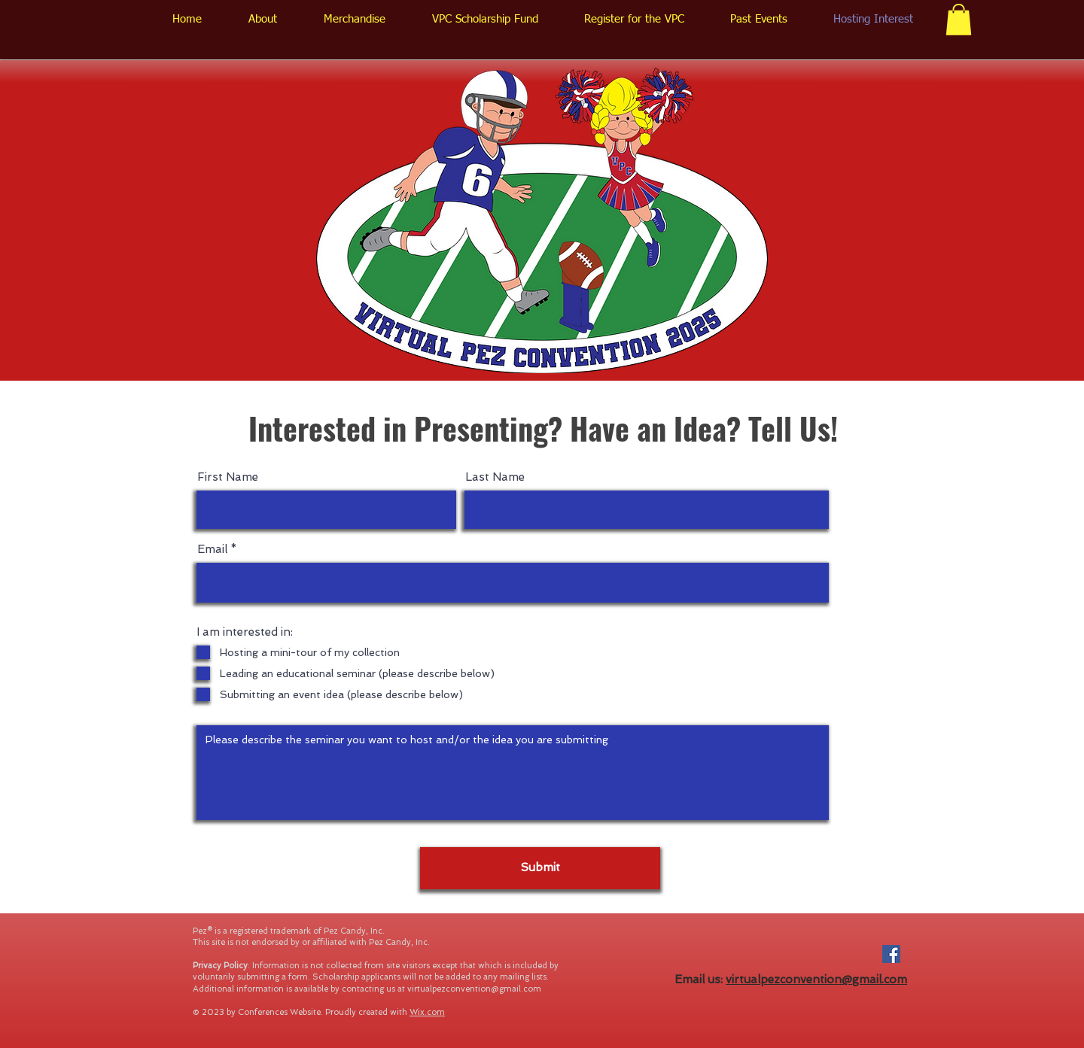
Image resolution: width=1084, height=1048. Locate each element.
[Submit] (540, 868)
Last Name (495, 477)
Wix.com (427, 1012)
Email (212, 549)
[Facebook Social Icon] (891, 954)
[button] (958, 19)
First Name (227, 477)
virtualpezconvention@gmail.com (474, 989)
